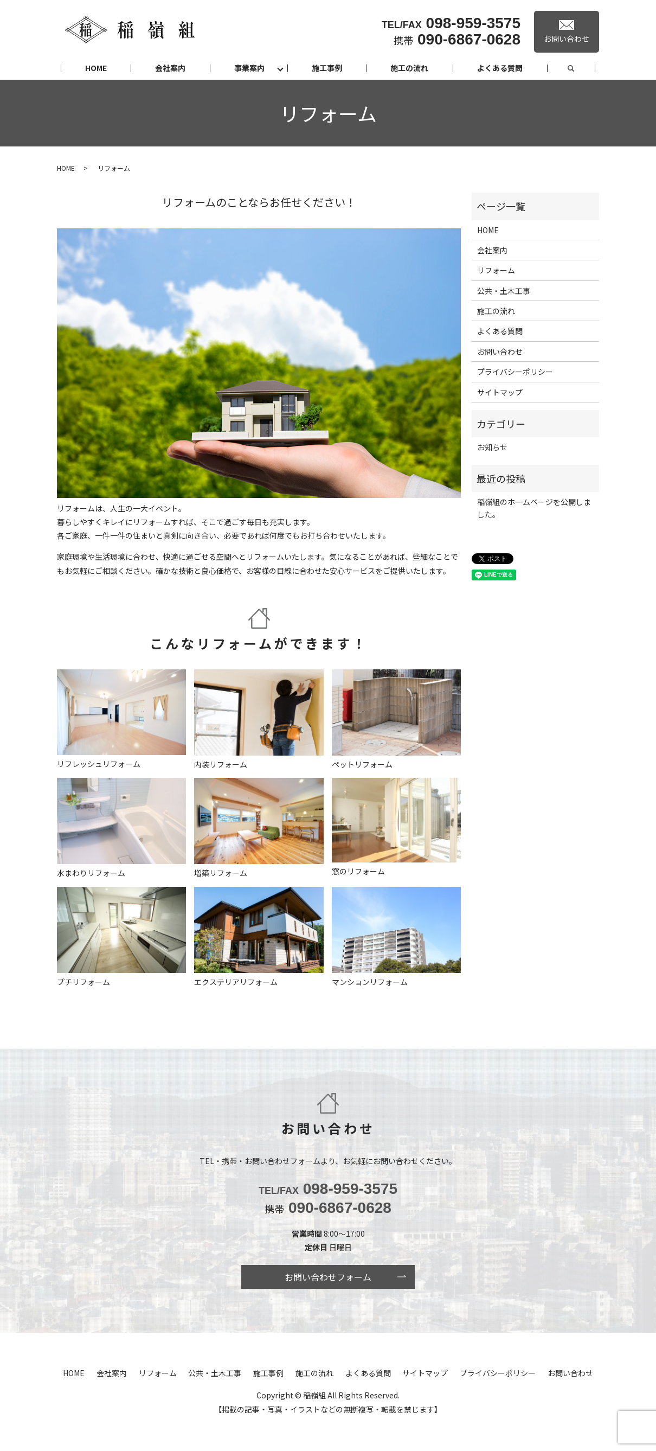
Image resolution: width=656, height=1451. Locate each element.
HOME (96, 67)
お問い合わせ (500, 351)
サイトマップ (500, 392)
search (583, 68)
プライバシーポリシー (515, 371)
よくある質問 (500, 67)
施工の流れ (409, 67)
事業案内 (249, 67)
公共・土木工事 (503, 290)
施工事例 (327, 67)
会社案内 (170, 67)
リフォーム (496, 270)
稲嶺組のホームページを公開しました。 (534, 507)
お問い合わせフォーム (328, 1276)
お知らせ (492, 447)
